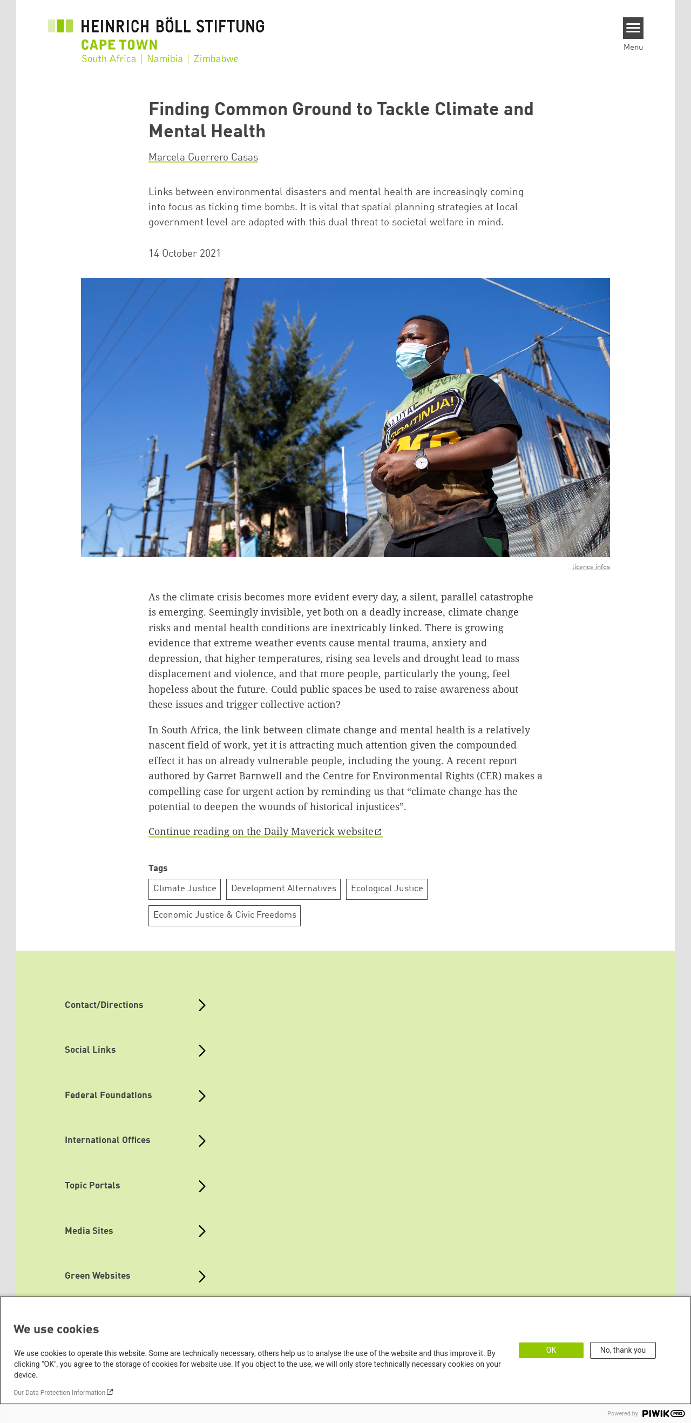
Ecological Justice (387, 888)
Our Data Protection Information (59, 1393)
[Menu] (633, 28)
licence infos (591, 567)
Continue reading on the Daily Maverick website (261, 831)
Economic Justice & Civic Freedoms (224, 915)
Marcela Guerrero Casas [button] (203, 158)
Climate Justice (184, 888)
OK (551, 1350)
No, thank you (623, 1350)
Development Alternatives (283, 888)
